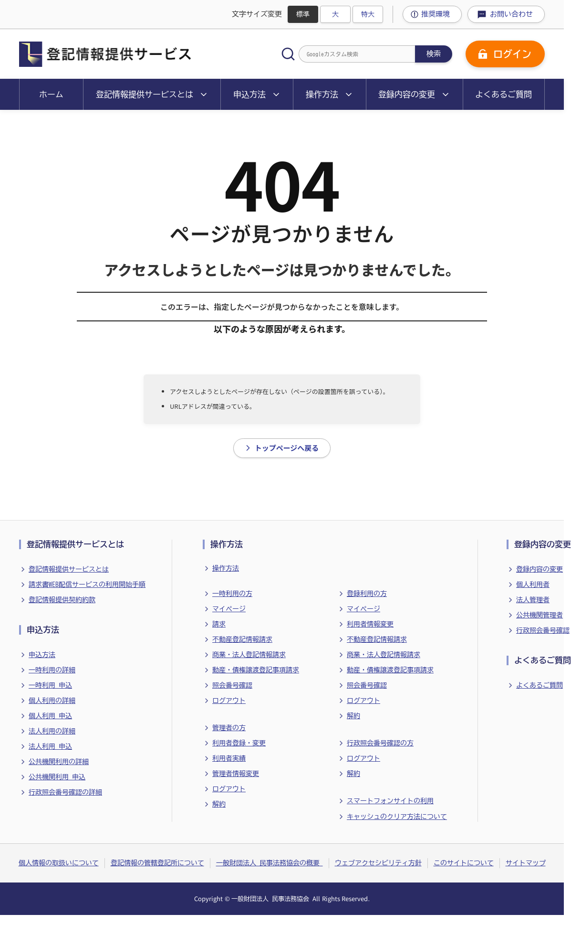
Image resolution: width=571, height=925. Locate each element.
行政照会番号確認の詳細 (65, 792)
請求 (219, 624)
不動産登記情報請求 (242, 639)
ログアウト (229, 700)
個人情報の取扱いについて (59, 863)
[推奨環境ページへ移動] (432, 14)
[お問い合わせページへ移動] (506, 14)
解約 (219, 804)
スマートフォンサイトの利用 (390, 800)
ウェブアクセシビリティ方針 (378, 863)
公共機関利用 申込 (57, 777)
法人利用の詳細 (52, 731)
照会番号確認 (232, 685)
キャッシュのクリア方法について (397, 816)
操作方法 (225, 568)
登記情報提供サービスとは (69, 569)
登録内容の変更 (539, 569)
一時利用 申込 (50, 685)
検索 (433, 53)
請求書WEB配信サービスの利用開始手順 (87, 584)
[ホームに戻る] (105, 54)
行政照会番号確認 (543, 630)
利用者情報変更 (370, 624)
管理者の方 (229, 727)
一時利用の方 (232, 593)
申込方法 (42, 654)
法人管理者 (533, 599)
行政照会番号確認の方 (380, 743)
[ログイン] (505, 54)
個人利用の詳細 (52, 700)
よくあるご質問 (539, 685)
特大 (367, 14)
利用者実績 (229, 758)
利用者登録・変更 (239, 743)
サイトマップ (526, 863)
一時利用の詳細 (52, 670)
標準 (303, 14)
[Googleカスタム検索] (357, 54)
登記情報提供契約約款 (62, 599)
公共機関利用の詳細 (59, 761)
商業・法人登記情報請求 (249, 654)
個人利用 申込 (50, 715)
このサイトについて (464, 863)
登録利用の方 (367, 593)
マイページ (229, 609)
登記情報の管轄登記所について (157, 863)
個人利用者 (533, 584)
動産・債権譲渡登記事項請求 (255, 670)
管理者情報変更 (235, 773)
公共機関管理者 (539, 615)
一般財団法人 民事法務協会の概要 (269, 863)
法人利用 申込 (50, 746)
